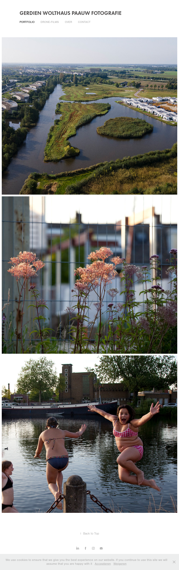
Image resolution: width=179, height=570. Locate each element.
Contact (84, 22)
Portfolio (27, 22)
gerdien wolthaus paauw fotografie (70, 13)
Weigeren (120, 564)
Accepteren (103, 564)
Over (68, 22)
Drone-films (50, 22)
